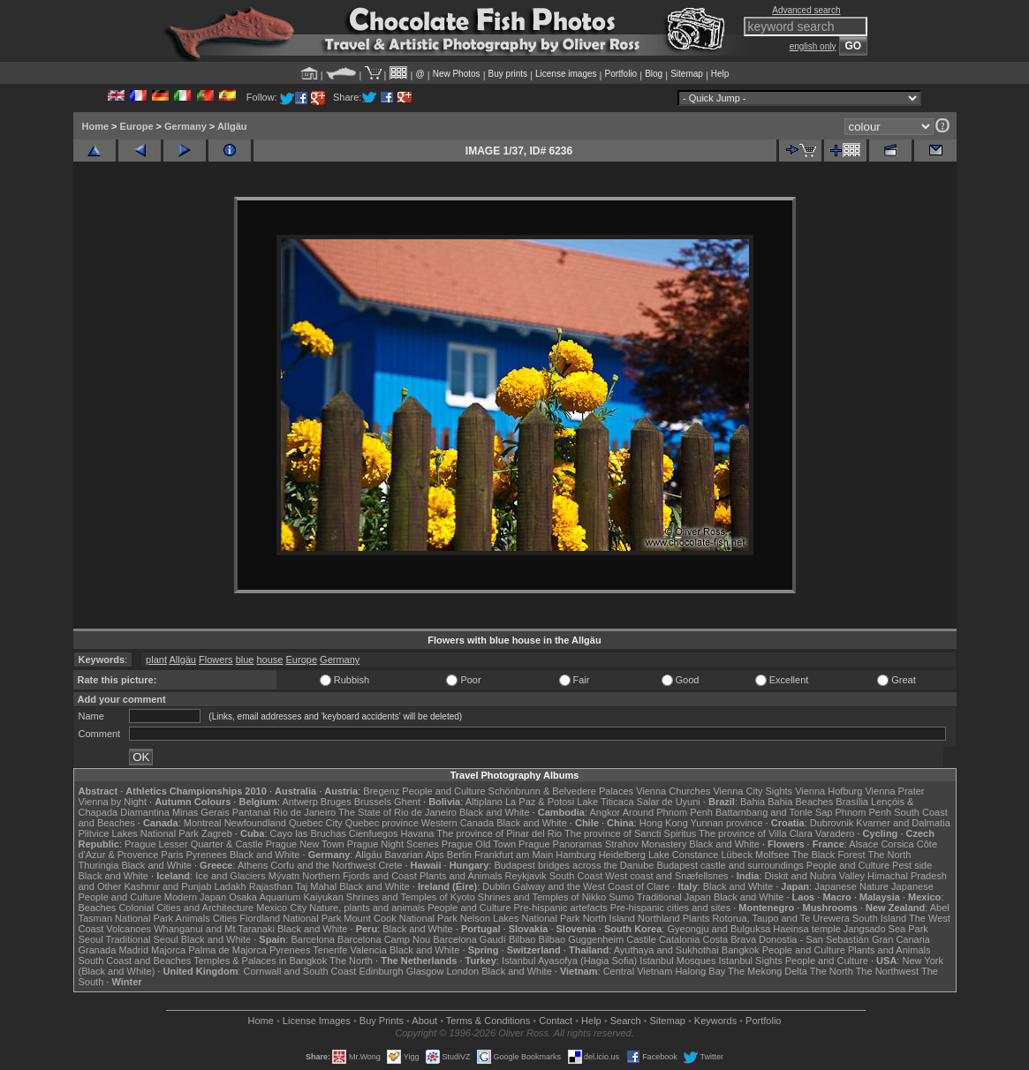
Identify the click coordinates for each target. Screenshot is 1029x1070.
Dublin (496, 886)
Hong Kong (663, 823)
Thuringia (99, 865)
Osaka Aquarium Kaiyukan (286, 897)
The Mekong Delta (767, 971)
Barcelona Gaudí (469, 939)
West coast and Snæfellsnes (666, 875)
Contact (555, 1020)
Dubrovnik (832, 823)
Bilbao (522, 939)
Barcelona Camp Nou (383, 939)
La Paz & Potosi (539, 801)
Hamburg (575, 854)
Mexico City (281, 907)
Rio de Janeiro (304, 812)
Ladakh (230, 886)
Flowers (216, 659)
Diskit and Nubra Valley (815, 875)
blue (245, 659)
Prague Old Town (479, 844)
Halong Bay (700, 971)
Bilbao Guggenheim (581, 939)
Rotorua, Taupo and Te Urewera (781, 918)
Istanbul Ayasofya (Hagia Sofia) (569, 960)
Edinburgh (381, 971)
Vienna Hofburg (828, 791)
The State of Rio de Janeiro (397, 812)
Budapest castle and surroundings (729, 865)
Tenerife (330, 950)
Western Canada (457, 823)
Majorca (168, 950)
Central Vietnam (638, 971)
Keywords (715, 1020)
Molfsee (772, 854)
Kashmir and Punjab (167, 886)
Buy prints (507, 74)
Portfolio (620, 74)
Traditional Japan (674, 897)
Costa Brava (729, 939)
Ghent (407, 801)
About (424, 1020)
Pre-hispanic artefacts (560, 907)
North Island (609, 918)
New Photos (456, 74)
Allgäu (232, 126)
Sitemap (686, 74)
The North (889, 854)
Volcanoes (128, 928)
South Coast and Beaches (135, 960)
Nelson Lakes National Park (520, 918)
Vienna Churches (673, 791)
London (462, 971)
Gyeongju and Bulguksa (718, 928)
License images (565, 74)
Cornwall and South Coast (300, 971)
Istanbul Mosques (677, 960)
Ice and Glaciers (230, 875)
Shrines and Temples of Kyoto (410, 897)
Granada (98, 950)
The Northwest (887, 971)
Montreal (203, 823)
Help (720, 74)
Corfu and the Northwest (322, 865)
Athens (253, 865)
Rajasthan (271, 886)
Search (625, 1020)
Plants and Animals (461, 875)
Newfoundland (255, 823)
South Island (879, 918)
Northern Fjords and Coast (359, 875)
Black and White (494, 812)
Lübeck (736, 854)
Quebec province (382, 823)
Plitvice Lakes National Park (139, 833)
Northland (659, 918)
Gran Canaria (901, 939)
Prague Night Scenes (393, 844)
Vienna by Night (113, 801)
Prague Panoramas (560, 844)
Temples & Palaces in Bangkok (260, 960)
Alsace (863, 844)
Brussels (372, 801)
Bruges (336, 801)
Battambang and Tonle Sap (774, 812)
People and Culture (443, 791)
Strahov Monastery (645, 844)
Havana (418, 833)
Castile (641, 939)
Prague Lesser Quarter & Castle (194, 844)
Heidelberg (622, 854)
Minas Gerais (201, 812)
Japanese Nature (851, 886)
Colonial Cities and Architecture (185, 907)
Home (96, 126)
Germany (185, 126)
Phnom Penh (864, 812)
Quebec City (316, 823)
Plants (696, 918)
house (269, 659)
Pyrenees (205, 854)
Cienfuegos (373, 833)
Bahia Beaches (800, 801)
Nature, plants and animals (367, 907)
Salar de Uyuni (668, 801)
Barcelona (313, 939)
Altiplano (484, 801)
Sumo (621, 897)
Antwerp (299, 801)
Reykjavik (526, 875)
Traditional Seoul (142, 939)
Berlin (459, 854)
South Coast (576, 875)
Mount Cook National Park (400, 918)
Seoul (91, 939)
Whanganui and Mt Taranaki (214, 928)
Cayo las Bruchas (308, 833)
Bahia (752, 801)
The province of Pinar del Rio (499, 833)
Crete (391, 865)
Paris (172, 854)
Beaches (98, 907)
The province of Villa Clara (756, 833)
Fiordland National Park (290, 918)
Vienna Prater (894, 791)
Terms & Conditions (488, 1020)
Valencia (369, 950)
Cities (225, 918)
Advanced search (806, 10)
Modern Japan (195, 897)
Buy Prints (381, 1020)
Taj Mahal (316, 886)
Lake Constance (683, 854)
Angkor (604, 812)
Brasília (852, 801)
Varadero (834, 833)
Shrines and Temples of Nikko (542, 897)
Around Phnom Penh (668, 812)
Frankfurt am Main (513, 854)
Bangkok (741, 950)
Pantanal (251, 812)
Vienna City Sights (752, 791)
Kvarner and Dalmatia (903, 823)
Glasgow (425, 971)
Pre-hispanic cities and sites (670, 907)
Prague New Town (305, 844)
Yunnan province (727, 823)
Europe (137, 126)
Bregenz (381, 791)
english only (813, 46)
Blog (653, 74)
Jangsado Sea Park (886, 928)
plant (156, 659)
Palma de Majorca (227, 950)
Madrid (133, 950)
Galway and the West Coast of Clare (591, 886)
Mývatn (284, 875)
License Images (317, 1020)
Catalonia (679, 939)
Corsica (897, 844)
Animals (193, 918)
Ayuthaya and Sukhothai (666, 950)
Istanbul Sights (751, 960)
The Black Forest (828, 854)
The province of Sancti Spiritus (630, 833)
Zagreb (216, 833)
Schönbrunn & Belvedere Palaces (561, 791)
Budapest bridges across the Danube (574, 865)
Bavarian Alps (414, 854)
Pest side (912, 865)
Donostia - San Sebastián (814, 939)
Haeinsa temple (806, 928)
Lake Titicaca (605, 801)
